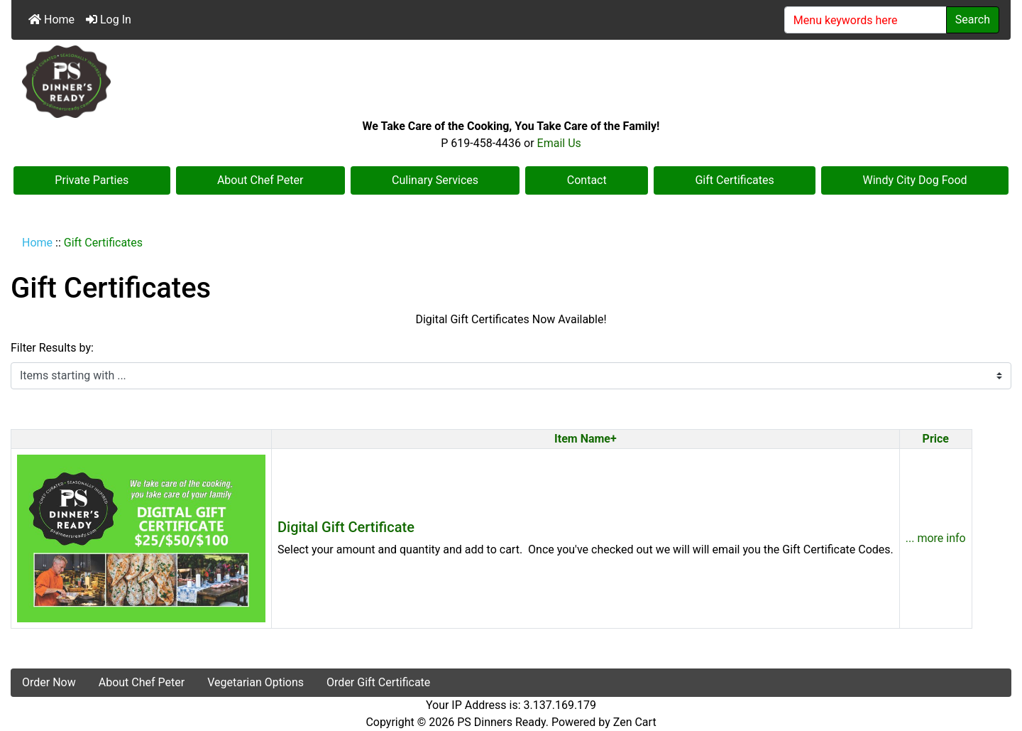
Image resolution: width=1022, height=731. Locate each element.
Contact (587, 180)
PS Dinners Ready (501, 722)
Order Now (49, 682)
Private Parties (91, 180)
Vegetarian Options (255, 682)
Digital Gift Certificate (346, 527)
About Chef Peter (260, 180)
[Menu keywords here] (865, 19)
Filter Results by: (52, 347)
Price (936, 438)
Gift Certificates (734, 180)
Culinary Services (435, 180)
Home (51, 19)
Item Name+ (585, 438)
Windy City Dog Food (915, 180)
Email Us (559, 143)
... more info (936, 538)
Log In (108, 19)
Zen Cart (634, 722)
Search (972, 19)
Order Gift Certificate (378, 682)
